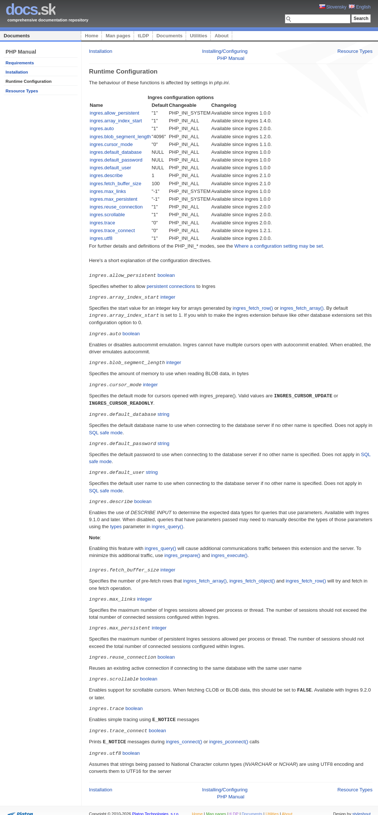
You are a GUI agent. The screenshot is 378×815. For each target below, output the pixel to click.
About (221, 35)
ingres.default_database (116, 152)
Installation (17, 72)
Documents (17, 35)
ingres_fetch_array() (302, 307)
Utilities (198, 35)
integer (168, 296)
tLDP (143, 35)
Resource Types (22, 91)
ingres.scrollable (107, 214)
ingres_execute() (229, 551)
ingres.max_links (108, 191)
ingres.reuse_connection (116, 207)
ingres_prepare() (182, 551)
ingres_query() (167, 522)
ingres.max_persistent (113, 199)
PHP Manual (230, 58)
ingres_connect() (184, 734)
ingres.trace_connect (112, 230)
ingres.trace (102, 222)
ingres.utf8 (101, 238)
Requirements (20, 63)
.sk (30, 9)
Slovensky (333, 7)
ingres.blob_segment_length (120, 136)
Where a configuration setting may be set (278, 246)
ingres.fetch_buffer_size (115, 183)
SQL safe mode (106, 429)
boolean (166, 275)
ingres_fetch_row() (253, 307)
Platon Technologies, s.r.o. (155, 805)
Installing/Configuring (224, 51)
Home (91, 35)
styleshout (361, 805)
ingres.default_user (110, 167)
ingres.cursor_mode (111, 144)
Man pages (118, 35)
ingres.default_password (116, 160)
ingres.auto (102, 128)
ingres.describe (106, 175)
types (116, 522)
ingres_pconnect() (228, 734)
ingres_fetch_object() (252, 576)
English (360, 7)
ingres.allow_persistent (114, 113)
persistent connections (171, 286)
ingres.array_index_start (116, 120)
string (163, 411)
